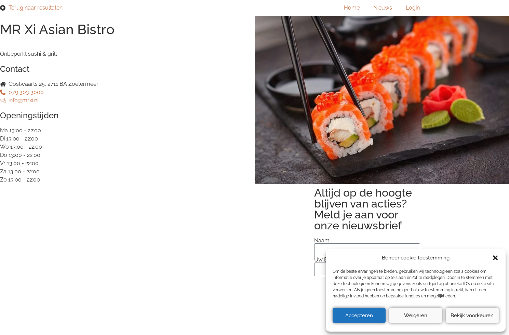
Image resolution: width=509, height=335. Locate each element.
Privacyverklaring (111, 247)
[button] (495, 257)
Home (352, 7)
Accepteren (359, 315)
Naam (322, 240)
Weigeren (415, 315)
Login (413, 7)
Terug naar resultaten (36, 7)
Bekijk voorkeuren (472, 315)
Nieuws (382, 7)
